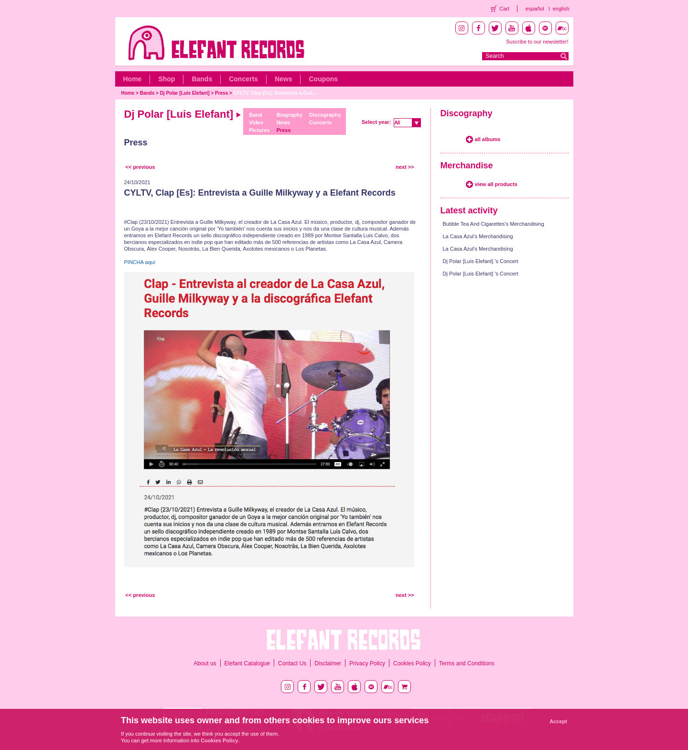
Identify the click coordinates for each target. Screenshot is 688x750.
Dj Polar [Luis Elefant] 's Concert (480, 261)
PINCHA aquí (139, 262)
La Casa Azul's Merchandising (478, 236)
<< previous (140, 167)
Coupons (323, 79)
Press (221, 93)
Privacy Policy (367, 663)
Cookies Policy (412, 663)
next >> (405, 167)
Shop (166, 79)
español (535, 8)
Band (255, 115)
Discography (325, 115)
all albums (488, 139)
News (283, 79)
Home (132, 79)
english (561, 8)
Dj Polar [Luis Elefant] (185, 93)
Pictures (259, 130)
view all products (496, 184)
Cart (504, 8)
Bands (202, 79)
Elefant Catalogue (247, 663)
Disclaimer (327, 663)
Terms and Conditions (466, 663)
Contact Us (292, 663)
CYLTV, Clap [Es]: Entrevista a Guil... (275, 93)
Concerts (243, 79)
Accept (558, 721)
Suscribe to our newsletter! (537, 41)
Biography (289, 115)
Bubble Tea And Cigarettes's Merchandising (493, 224)
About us (205, 663)
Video (256, 122)
